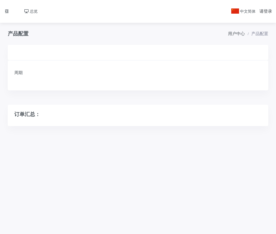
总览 (31, 11)
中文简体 (243, 11)
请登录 (265, 11)
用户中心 (236, 33)
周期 (18, 72)
